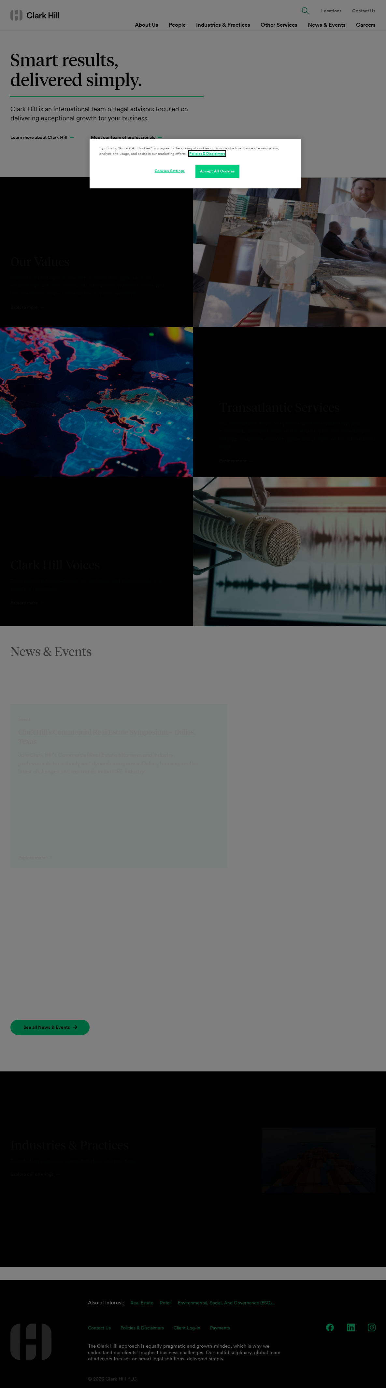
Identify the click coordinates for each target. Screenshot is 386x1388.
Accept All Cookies (217, 171)
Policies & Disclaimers (207, 153)
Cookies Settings (170, 171)
